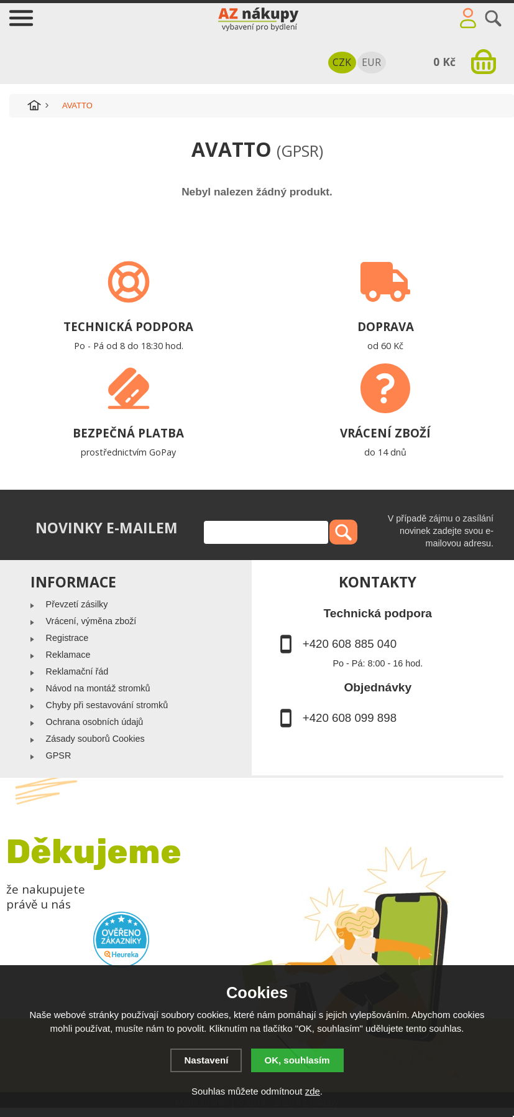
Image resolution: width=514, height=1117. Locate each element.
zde (312, 1091)
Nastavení (206, 1060)
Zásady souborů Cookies (95, 739)
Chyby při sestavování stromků (107, 705)
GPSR (58, 755)
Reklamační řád (77, 671)
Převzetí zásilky (77, 604)
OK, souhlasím (297, 1060)
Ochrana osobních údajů (95, 722)
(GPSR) (300, 150)
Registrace (67, 638)
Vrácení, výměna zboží (91, 621)
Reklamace (68, 655)
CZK (342, 62)
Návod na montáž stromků (98, 688)
